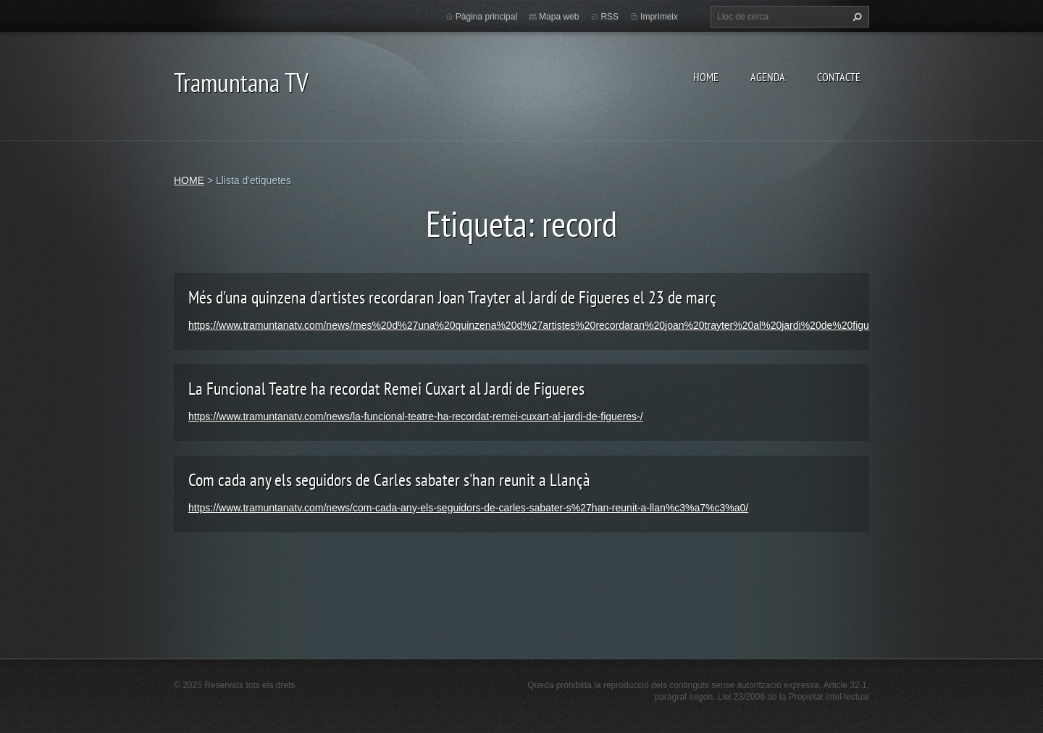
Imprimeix (659, 17)
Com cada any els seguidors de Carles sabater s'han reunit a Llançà (389, 480)
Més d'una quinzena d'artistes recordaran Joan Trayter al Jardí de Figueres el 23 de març (452, 297)
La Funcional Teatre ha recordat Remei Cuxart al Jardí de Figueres (386, 388)
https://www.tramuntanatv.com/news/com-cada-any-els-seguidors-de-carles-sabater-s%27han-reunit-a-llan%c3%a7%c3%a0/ (468, 508)
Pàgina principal (486, 17)
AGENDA (767, 77)
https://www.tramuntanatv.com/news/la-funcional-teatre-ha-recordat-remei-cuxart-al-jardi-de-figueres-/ (415, 416)
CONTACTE (838, 77)
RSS (609, 17)
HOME (706, 77)
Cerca (855, 17)
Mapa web (559, 17)
